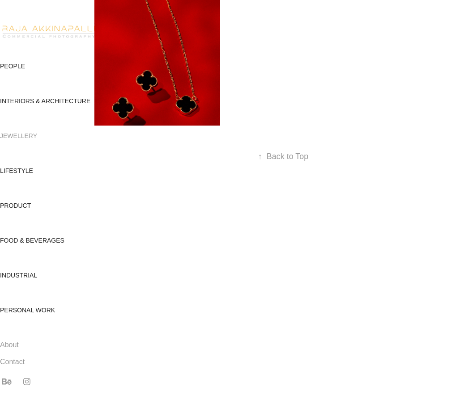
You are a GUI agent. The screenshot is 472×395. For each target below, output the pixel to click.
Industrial (18, 275)
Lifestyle (16, 170)
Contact (12, 362)
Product (15, 205)
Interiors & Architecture (45, 101)
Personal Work (27, 310)
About (9, 345)
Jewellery (18, 135)
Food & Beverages (32, 240)
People (12, 66)
